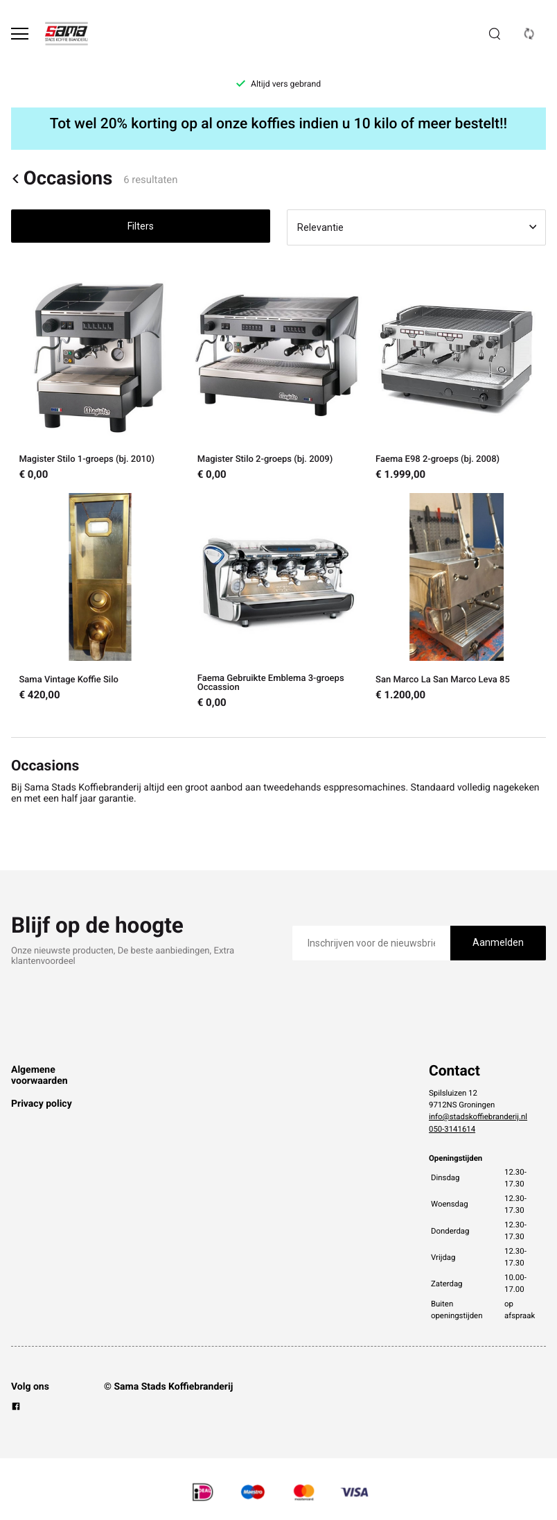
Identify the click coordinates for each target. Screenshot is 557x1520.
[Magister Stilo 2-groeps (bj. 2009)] (278, 377)
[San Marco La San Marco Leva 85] (457, 601)
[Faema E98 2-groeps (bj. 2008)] (457, 377)
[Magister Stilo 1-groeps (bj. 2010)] (100, 377)
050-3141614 (452, 1129)
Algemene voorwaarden (39, 1075)
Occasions (61, 178)
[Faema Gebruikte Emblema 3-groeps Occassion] (278, 601)
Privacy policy (41, 1103)
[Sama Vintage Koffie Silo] (100, 601)
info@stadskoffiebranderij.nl (478, 1116)
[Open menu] (19, 34)
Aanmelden (498, 942)
